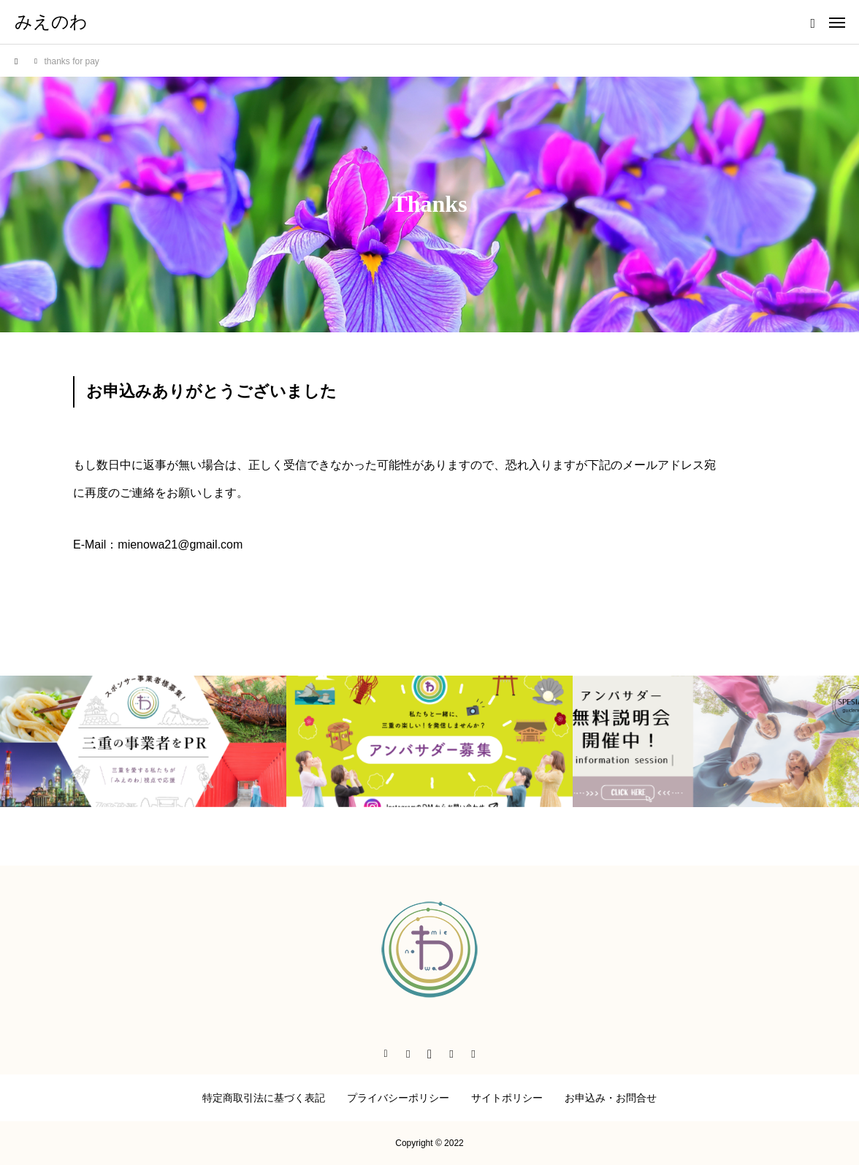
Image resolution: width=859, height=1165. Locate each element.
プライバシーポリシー (398, 1098)
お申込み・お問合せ (611, 1098)
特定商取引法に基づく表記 (263, 1098)
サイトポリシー (507, 1098)
